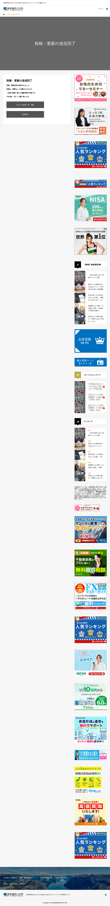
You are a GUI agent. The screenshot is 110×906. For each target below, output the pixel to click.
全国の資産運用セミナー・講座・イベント (63, 880)
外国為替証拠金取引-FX (46, 879)
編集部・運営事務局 (10, 884)
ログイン (101, 9)
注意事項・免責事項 (10, 878)
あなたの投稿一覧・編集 (25, 105)
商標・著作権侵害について (26, 879)
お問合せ (22, 884)
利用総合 (25, 114)
